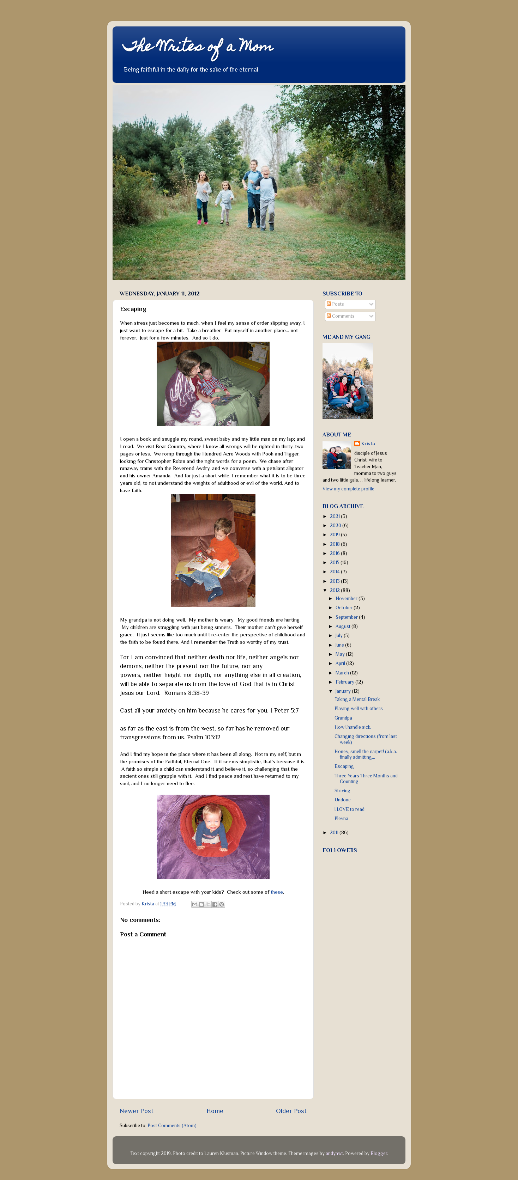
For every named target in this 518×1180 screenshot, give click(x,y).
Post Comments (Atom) (172, 1125)
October (345, 607)
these (277, 892)
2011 (334, 832)
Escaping (344, 766)
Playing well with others (359, 708)
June (340, 645)
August (343, 626)
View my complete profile (348, 488)
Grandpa (343, 718)
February (345, 682)
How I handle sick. (353, 727)
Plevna (341, 818)
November (347, 598)
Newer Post (136, 1110)
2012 (335, 590)
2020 (336, 525)
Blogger (379, 1153)
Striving (342, 790)
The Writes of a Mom (198, 47)
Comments (341, 316)
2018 (335, 544)
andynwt (334, 1153)
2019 (335, 534)
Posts (335, 304)
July (340, 635)
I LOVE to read (350, 809)
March (343, 672)
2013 (335, 581)
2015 (335, 562)
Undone (343, 799)
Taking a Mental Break (357, 699)
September (347, 617)
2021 (335, 516)
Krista (368, 443)
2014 (335, 571)
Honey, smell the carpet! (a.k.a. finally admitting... (366, 754)
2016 (335, 553)
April (341, 663)
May (341, 654)
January (344, 691)
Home (214, 1110)
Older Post (291, 1110)
